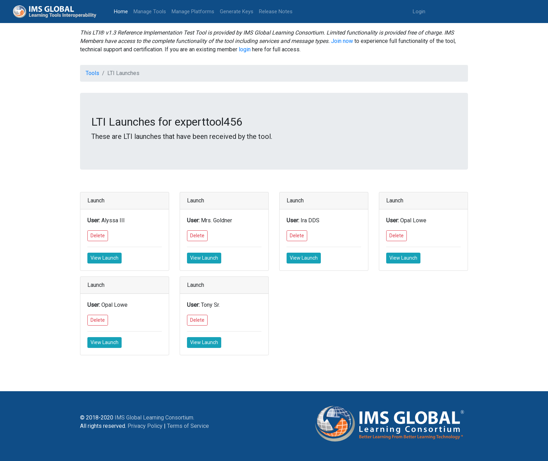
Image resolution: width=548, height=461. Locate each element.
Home (122, 11)
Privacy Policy (145, 426)
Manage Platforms (193, 11)
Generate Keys (236, 11)
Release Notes (276, 11)
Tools (92, 73)
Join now (342, 41)
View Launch (104, 258)
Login (419, 11)
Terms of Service (188, 426)
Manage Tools (150, 11)
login (245, 49)
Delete (98, 235)
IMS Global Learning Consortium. (154, 417)
